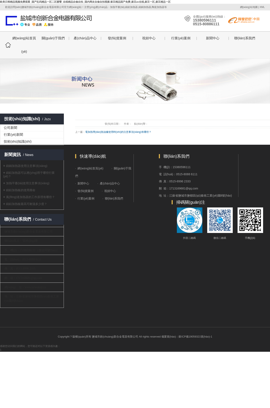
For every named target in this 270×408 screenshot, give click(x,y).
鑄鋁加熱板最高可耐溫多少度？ (26, 204)
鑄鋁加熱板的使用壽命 (20, 190)
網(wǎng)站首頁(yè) (24, 44)
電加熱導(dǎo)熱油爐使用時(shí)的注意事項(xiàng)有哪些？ (118, 131)
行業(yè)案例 (180, 38)
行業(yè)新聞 (13, 134)
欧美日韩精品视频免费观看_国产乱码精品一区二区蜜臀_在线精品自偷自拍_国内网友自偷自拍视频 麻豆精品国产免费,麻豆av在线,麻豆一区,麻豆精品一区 (85, 1)
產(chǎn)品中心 (85, 38)
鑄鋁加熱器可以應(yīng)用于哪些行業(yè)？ (29, 174)
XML (262, 7)
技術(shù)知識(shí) (17, 141)
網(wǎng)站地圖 (249, 7)
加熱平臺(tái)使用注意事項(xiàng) (27, 183)
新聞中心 (212, 38)
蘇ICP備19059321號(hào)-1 (195, 336)
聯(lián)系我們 (244, 38)
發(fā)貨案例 (117, 38)
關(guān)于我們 (53, 38)
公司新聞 (10, 127)
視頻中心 (149, 38)
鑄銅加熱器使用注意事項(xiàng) (26, 166)
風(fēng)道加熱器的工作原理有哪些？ (30, 197)
